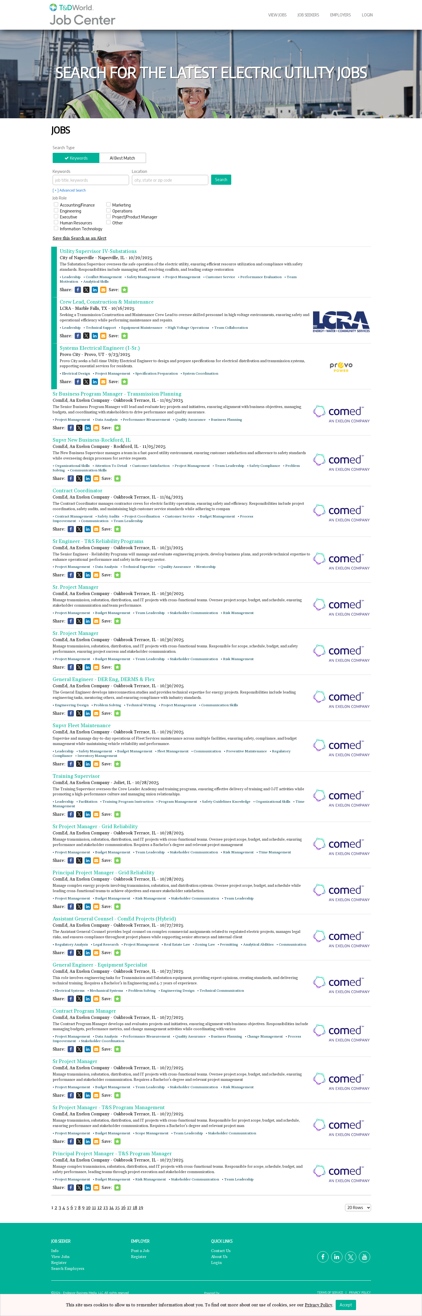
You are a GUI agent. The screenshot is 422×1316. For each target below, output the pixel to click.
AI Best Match (122, 157)
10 (88, 1207)
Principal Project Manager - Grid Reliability (103, 873)
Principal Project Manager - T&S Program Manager (112, 1153)
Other (114, 222)
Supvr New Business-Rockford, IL (92, 440)
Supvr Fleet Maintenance (82, 725)
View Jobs (277, 14)
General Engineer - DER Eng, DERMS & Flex (104, 679)
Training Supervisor (76, 776)
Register (59, 1262)
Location (139, 171)
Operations (119, 210)
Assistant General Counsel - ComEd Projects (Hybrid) (114, 919)
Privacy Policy (360, 1292)
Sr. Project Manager (75, 587)
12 (99, 1207)
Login (367, 14)
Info (55, 1250)
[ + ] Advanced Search (69, 190)
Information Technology (78, 228)
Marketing (118, 204)
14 (111, 1207)
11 (94, 1207)
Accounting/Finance (74, 204)
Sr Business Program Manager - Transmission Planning (117, 394)
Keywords (79, 157)
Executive (65, 216)
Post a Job (140, 1250)
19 (141, 1207)
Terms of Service (330, 1292)
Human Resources (73, 222)
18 (135, 1207)
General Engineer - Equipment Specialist (100, 965)
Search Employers (67, 1268)
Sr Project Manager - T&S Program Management (109, 1107)
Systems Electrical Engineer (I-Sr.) (100, 348)
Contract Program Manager (84, 1011)
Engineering (67, 210)
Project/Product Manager (131, 216)
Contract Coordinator (77, 491)
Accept (346, 1304)
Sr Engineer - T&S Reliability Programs (98, 541)
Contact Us (221, 1250)
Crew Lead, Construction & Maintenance (107, 302)
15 (117, 1207)
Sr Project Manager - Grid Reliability (95, 826)
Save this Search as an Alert (79, 238)
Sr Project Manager (75, 1061)
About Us (219, 1256)
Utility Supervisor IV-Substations (98, 251)
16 (123, 1207)
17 (129, 1207)
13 (105, 1207)
